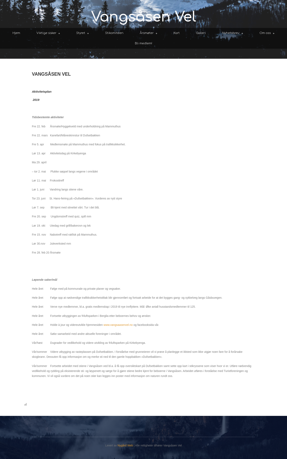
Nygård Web (125, 445)
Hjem (16, 33)
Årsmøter (148, 33)
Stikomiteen (114, 33)
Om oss (267, 33)
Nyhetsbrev (232, 33)
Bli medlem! (143, 43)
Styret (82, 33)
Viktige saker (48, 33)
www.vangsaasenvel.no (118, 324)
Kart (177, 33)
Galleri (201, 33)
